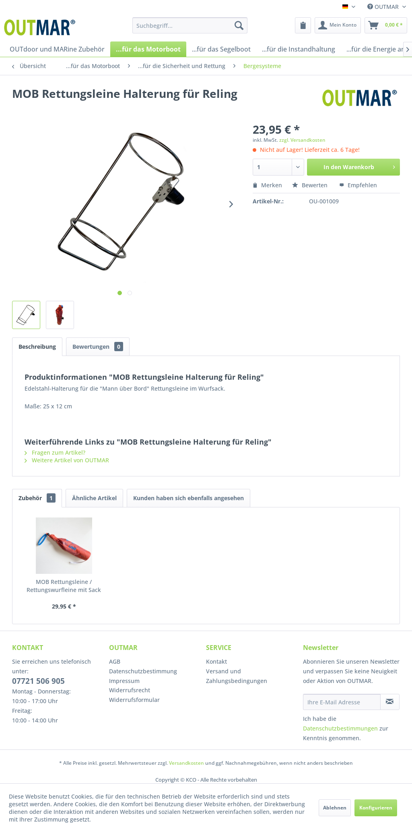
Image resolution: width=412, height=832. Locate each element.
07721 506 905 (38, 681)
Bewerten (310, 185)
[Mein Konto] (338, 25)
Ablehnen (334, 807)
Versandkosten (186, 763)
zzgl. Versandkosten (302, 140)
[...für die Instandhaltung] (298, 49)
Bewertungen (97, 346)
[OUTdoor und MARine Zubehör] (57, 49)
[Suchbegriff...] (190, 25)
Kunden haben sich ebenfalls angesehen (188, 498)
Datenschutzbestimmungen (340, 728)
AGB (114, 661)
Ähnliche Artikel (94, 498)
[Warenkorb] (386, 25)
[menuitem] (190, 25)
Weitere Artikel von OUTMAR (67, 460)
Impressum (124, 681)
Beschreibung (37, 346)
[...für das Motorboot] (148, 49)
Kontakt (216, 661)
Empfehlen (358, 185)
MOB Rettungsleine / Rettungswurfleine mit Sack (64, 586)
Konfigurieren (375, 807)
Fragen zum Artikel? (55, 452)
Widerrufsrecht (129, 690)
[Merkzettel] (303, 25)
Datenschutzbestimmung (143, 671)
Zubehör (37, 498)
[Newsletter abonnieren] (390, 702)
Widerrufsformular (134, 700)
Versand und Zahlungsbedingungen (236, 676)
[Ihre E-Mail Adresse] (342, 702)
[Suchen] (239, 25)
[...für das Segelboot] (221, 49)
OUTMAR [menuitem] (383, 6)
